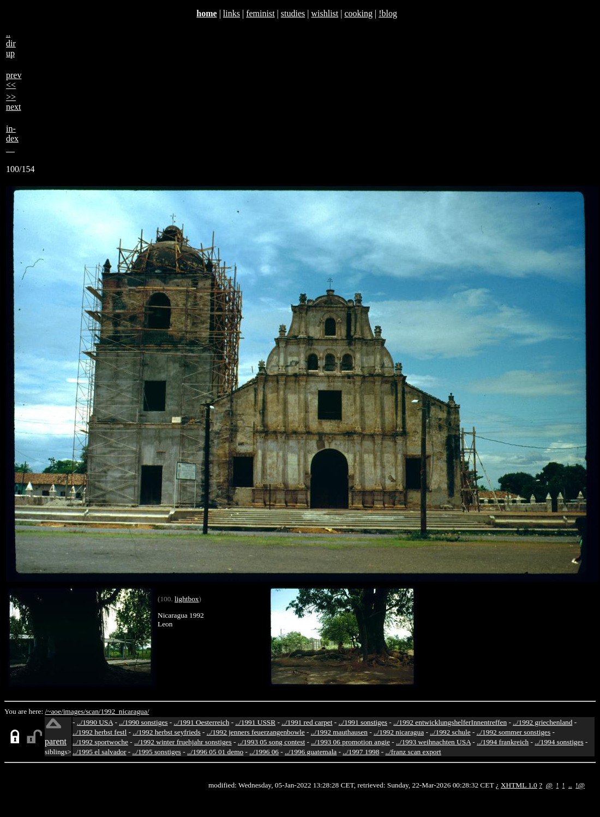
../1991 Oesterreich (202, 722)
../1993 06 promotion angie (350, 742)
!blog (388, 13)
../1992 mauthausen (339, 732)
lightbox (187, 599)
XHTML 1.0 (519, 785)
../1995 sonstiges (157, 752)
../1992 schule (450, 732)
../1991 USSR (255, 722)
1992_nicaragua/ (125, 711)
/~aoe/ (54, 711)
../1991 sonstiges (363, 722)
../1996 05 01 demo (215, 752)
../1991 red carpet (306, 722)
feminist (260, 13)
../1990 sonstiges (143, 722)
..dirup (11, 43)
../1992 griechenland (542, 722)
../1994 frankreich (503, 742)
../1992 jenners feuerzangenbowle (256, 732)
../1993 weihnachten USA (433, 742)
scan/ (93, 711)
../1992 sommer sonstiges (514, 732)
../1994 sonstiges (559, 742)
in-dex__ (12, 138)
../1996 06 (264, 752)
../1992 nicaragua (399, 732)
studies (293, 13)
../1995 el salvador (99, 752)
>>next (13, 101)
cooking (358, 13)
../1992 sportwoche (100, 742)
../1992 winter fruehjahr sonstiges (183, 742)
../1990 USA (95, 722)
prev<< (13, 80)
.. (570, 785)
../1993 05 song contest (271, 742)
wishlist (324, 13)
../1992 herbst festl (100, 732)
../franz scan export (413, 752)
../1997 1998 (361, 752)
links (231, 13)
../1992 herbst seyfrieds (166, 732)
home (206, 13)
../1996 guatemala (311, 752)
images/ (74, 711)
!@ (580, 785)
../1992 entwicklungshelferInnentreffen (450, 722)
